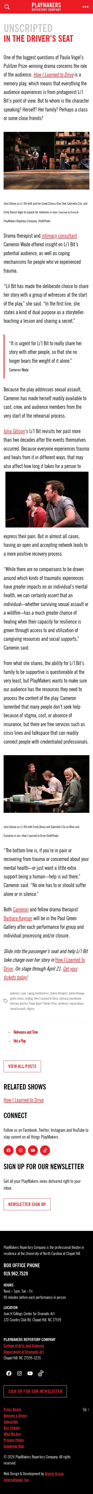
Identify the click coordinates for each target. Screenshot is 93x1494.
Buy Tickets (12, 1428)
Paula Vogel (35, 1003)
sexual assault (17, 1009)
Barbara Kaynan (18, 918)
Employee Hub (14, 1446)
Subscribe (11, 1422)
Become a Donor (15, 1415)
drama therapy (76, 993)
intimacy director (19, 1003)
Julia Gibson (14, 431)
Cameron (21, 909)
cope (23, 993)
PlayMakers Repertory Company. (37, 1457)
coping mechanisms (38, 993)
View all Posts (22, 1066)
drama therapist (58, 993)
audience (15, 993)
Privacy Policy (14, 1440)
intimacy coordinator (70, 998)
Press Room (12, 1409)
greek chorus (17, 998)
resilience (63, 1003)
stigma (30, 1009)
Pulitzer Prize (50, 1003)
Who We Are (12, 1434)
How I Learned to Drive (53, 74)
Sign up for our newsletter (35, 1391)
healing (29, 998)
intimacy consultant (59, 235)
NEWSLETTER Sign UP (27, 1204)
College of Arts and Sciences (24, 1346)
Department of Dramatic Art (24, 1352)
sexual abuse (77, 1003)
